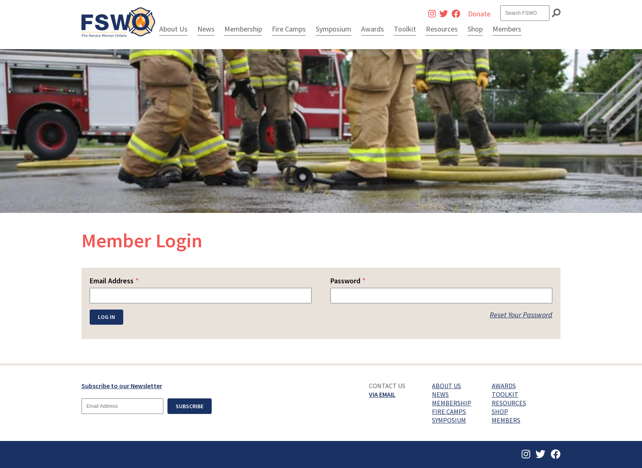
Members (507, 29)
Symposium (333, 29)
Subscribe (189, 406)
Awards (372, 29)
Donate (479, 13)
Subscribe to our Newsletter (121, 386)
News (206, 29)
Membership (243, 29)
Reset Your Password (521, 314)
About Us (173, 29)
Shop (475, 29)
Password (348, 280)
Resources (442, 29)
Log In (106, 317)
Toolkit (405, 29)
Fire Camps (289, 29)
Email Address (114, 280)
